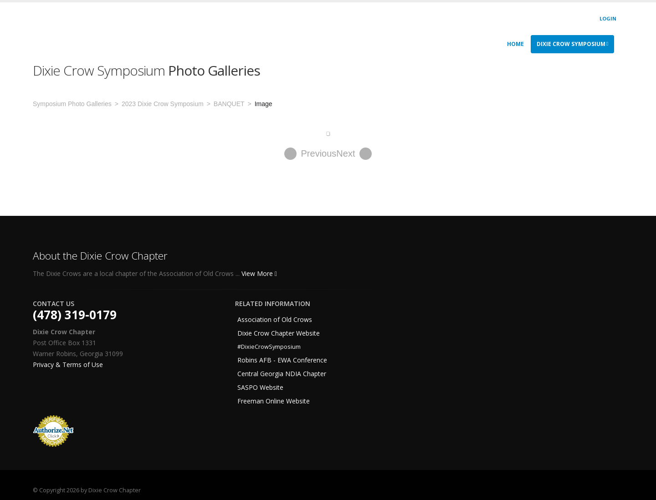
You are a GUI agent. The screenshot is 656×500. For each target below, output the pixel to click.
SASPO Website (260, 387)
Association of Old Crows (274, 319)
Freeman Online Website (273, 401)
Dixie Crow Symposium (572, 44)
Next (354, 154)
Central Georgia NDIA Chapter (281, 373)
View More (259, 273)
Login (608, 18)
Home (515, 44)
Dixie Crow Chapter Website (278, 333)
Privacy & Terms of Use (68, 364)
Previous (310, 154)
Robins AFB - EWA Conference (282, 360)
